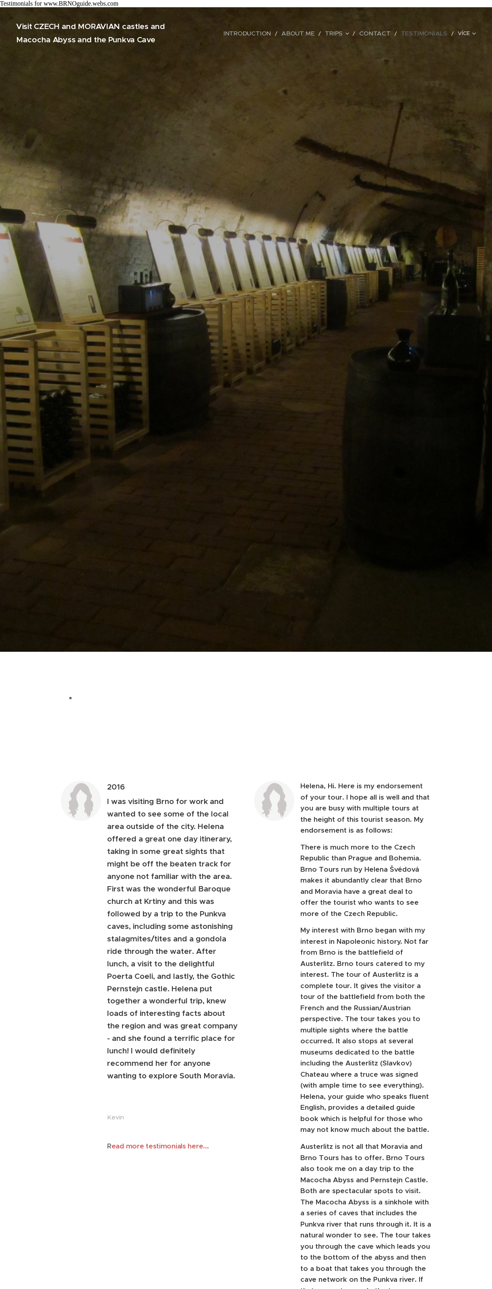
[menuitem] (271, 33)
